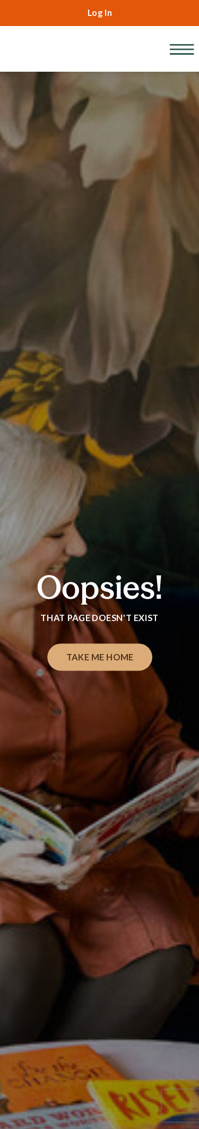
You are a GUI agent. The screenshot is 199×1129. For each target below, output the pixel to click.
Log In (100, 12)
